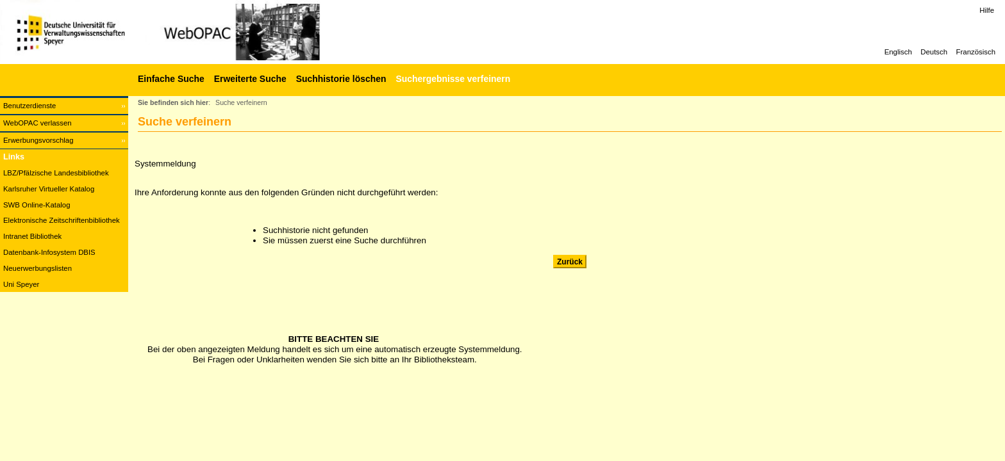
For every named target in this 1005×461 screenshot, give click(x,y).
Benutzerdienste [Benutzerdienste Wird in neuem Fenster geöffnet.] (29, 105)
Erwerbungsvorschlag (38, 140)
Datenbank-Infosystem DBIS (49, 252)
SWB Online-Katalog (36, 205)
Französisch (975, 52)
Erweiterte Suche (250, 79)
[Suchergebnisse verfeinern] (451, 78)
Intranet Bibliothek (32, 236)
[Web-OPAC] (192, 32)
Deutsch (933, 52)
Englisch (898, 52)
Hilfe (986, 10)
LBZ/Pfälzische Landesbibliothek (56, 173)
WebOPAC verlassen (37, 123)
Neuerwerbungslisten (37, 268)
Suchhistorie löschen (341, 79)
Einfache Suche (171, 79)
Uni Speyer (21, 284)
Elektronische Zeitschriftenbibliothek (61, 220)
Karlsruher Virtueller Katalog (48, 189)
